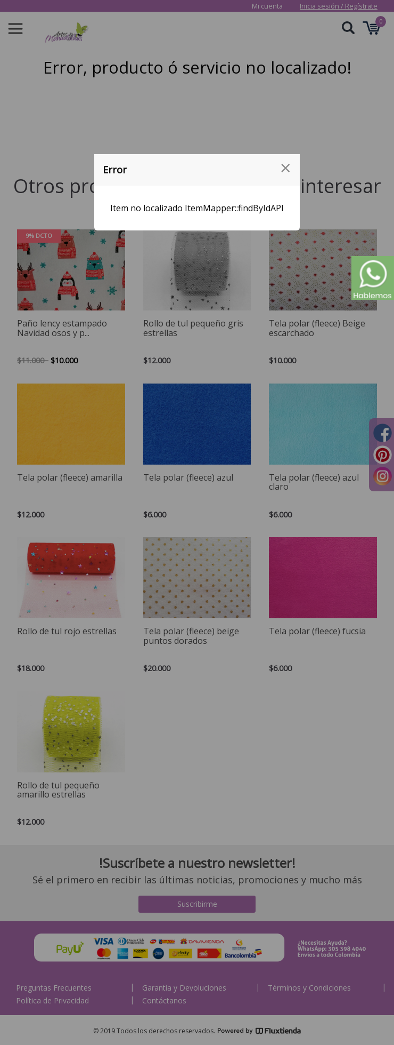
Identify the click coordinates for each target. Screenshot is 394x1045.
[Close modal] (285, 168)
